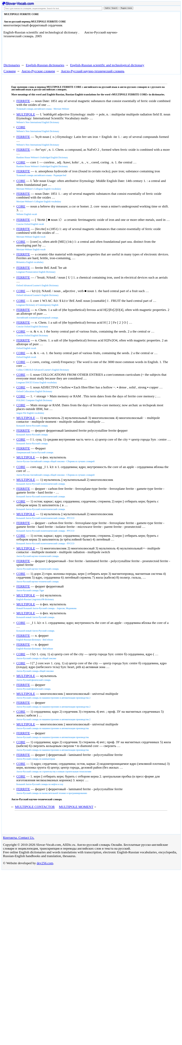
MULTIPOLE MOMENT (76, 807)
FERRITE (23, 101)
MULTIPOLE (25, 114)
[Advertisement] (147, 35)
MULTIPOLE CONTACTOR (35, 807)
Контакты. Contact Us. (18, 837)
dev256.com (45, 863)
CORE (20, 127)
